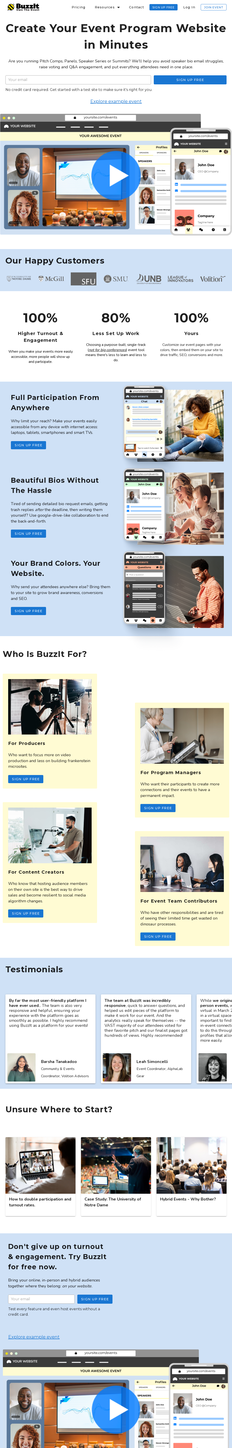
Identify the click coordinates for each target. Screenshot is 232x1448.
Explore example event (116, 101)
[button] (107, 7)
